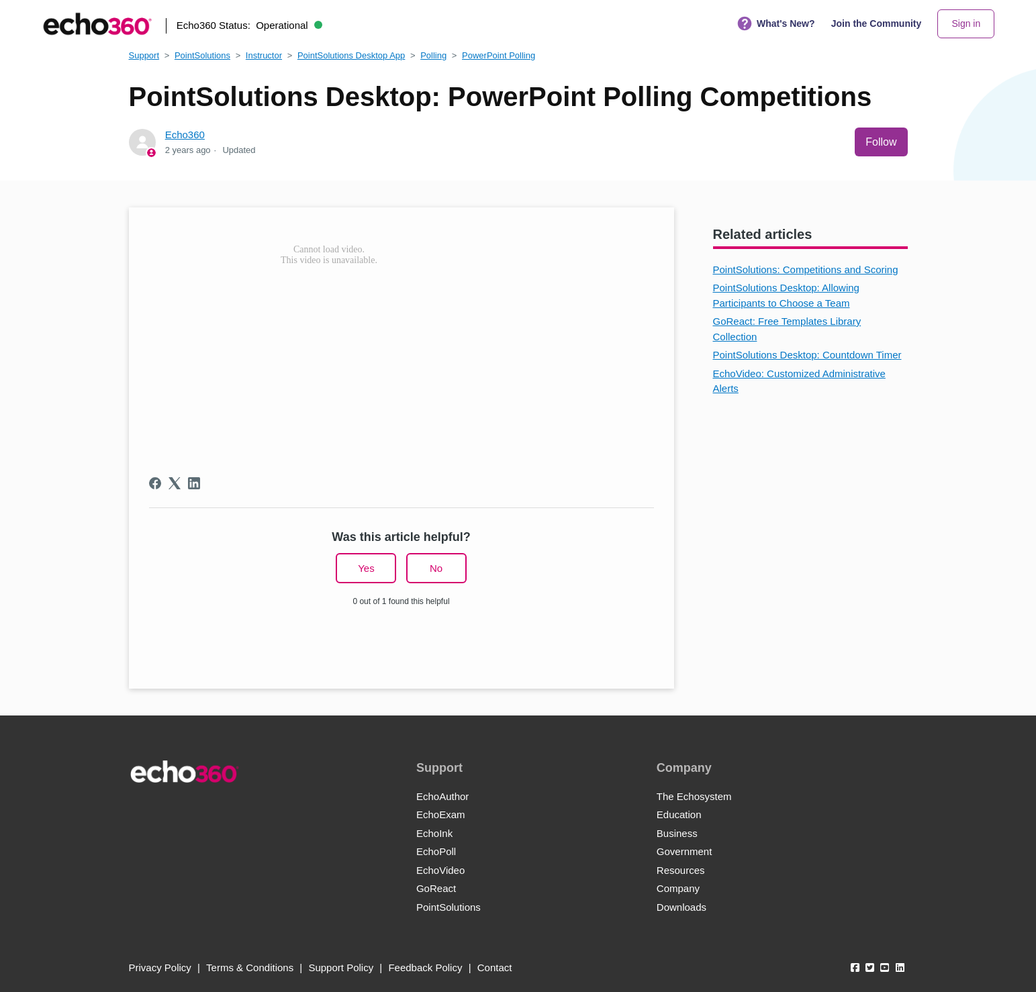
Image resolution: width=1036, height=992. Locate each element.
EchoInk (434, 833)
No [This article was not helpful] (436, 568)
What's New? (776, 24)
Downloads (681, 907)
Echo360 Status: (249, 25)
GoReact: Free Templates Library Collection (787, 328)
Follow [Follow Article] (880, 142)
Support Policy (340, 967)
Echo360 (185, 134)
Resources (681, 870)
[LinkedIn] (194, 483)
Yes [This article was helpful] (366, 568)
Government (684, 851)
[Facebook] (155, 483)
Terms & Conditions (249, 967)
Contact (494, 967)
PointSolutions (202, 55)
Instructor (264, 55)
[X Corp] (175, 483)
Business (677, 833)
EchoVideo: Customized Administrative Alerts (799, 381)
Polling (433, 55)
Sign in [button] (965, 23)
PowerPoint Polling (498, 55)
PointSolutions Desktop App (351, 55)
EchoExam (440, 814)
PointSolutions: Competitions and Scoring (805, 269)
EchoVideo (440, 870)
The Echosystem (694, 796)
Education (679, 814)
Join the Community (876, 23)
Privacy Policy (160, 967)
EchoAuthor (442, 796)
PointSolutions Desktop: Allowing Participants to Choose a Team (786, 295)
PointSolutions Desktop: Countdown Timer (807, 354)
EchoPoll (436, 851)
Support (144, 55)
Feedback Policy (425, 967)
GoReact (436, 888)
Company (678, 888)
